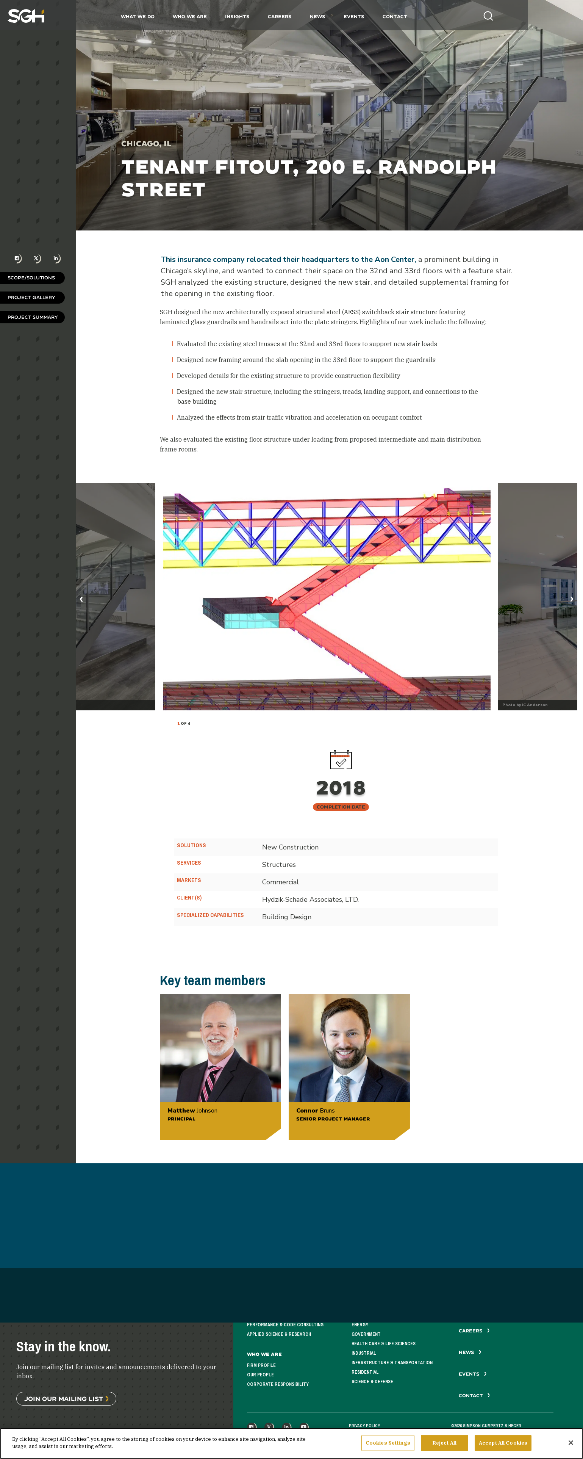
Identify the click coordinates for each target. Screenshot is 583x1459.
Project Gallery (31, 297)
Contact (422, 16)
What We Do (165, 16)
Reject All (444, 1443)
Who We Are (217, 16)
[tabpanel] (327, 596)
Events (381, 16)
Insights (264, 16)
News (345, 16)
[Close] (571, 1442)
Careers (307, 16)
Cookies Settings (388, 1443)
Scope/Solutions (31, 278)
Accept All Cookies (503, 1443)
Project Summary (33, 317)
